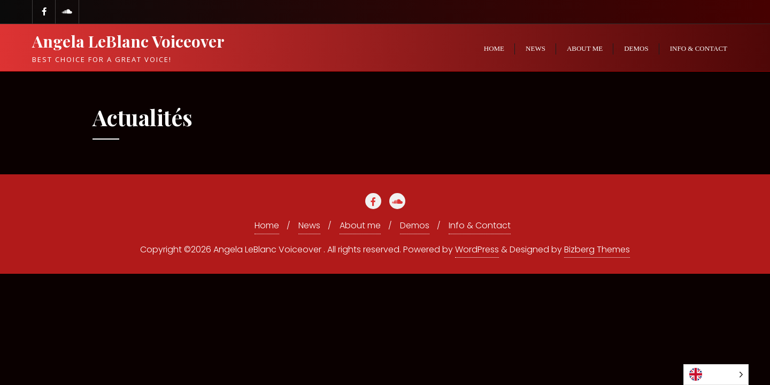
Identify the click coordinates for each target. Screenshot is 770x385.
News (309, 225)
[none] (716, 374)
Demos (414, 225)
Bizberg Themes (597, 249)
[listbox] (716, 374)
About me (360, 225)
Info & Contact (480, 225)
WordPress (477, 249)
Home (267, 225)
